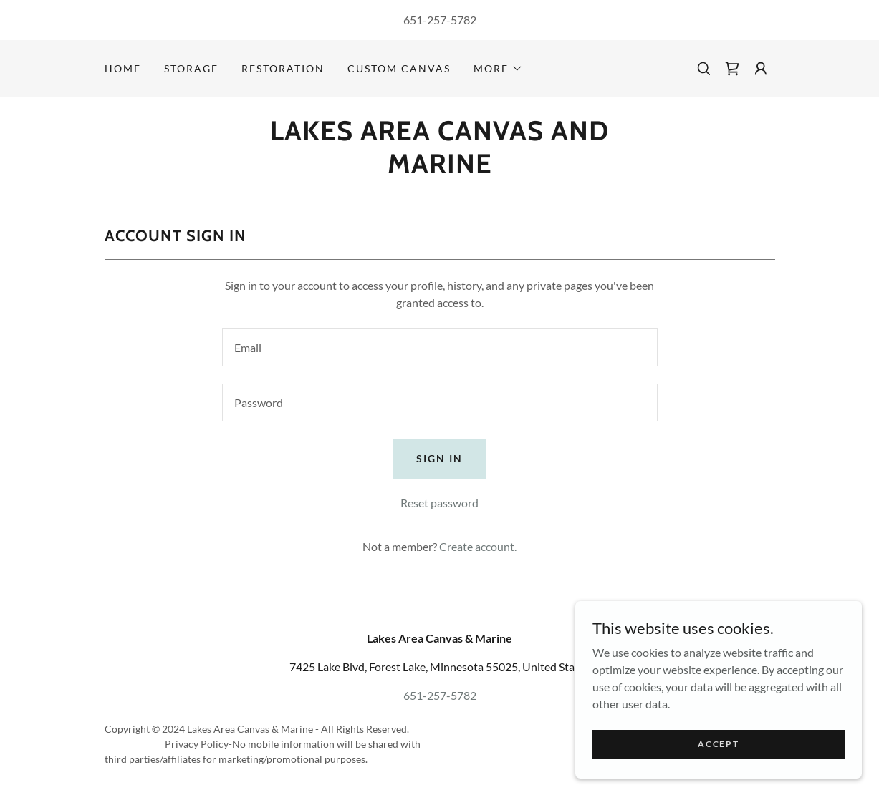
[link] (732, 68)
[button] (498, 68)
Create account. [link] (478, 546)
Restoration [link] (283, 68)
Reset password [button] (439, 502)
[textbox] (440, 347)
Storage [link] (191, 68)
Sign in (439, 458)
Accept (718, 743)
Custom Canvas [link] (399, 68)
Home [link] (123, 68)
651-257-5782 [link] (439, 19)
